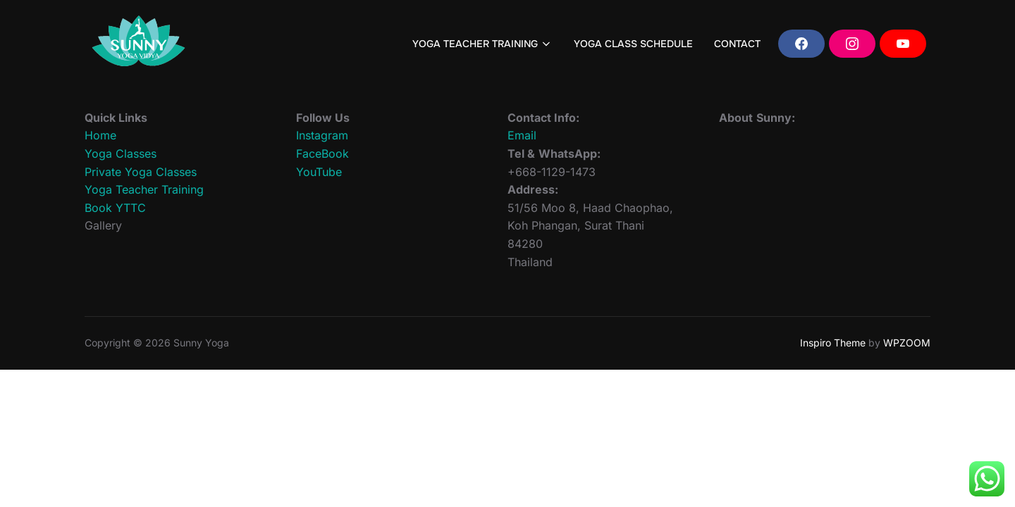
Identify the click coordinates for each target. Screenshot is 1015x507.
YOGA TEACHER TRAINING (482, 43)
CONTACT (737, 43)
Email (522, 135)
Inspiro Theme (833, 343)
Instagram (322, 135)
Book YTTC (115, 208)
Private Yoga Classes (141, 172)
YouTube (319, 172)
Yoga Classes (120, 153)
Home (100, 135)
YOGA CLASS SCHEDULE (633, 43)
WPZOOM (906, 343)
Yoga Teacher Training (144, 189)
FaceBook (322, 153)
